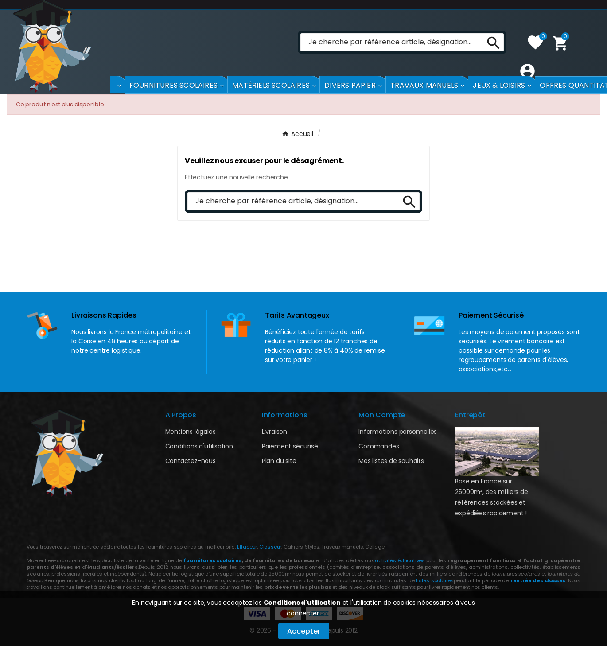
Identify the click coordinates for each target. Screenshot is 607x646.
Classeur (269, 546)
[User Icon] (525, 71)
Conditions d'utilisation (302, 602)
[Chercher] (389, 42)
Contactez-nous (190, 460)
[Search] (490, 42)
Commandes (378, 446)
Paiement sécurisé (290, 446)
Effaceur (247, 546)
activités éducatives (400, 560)
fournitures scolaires (212, 560)
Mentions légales (190, 431)
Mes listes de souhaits (391, 460)
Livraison (274, 431)
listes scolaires (435, 580)
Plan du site (279, 460)
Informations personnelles (397, 431)
